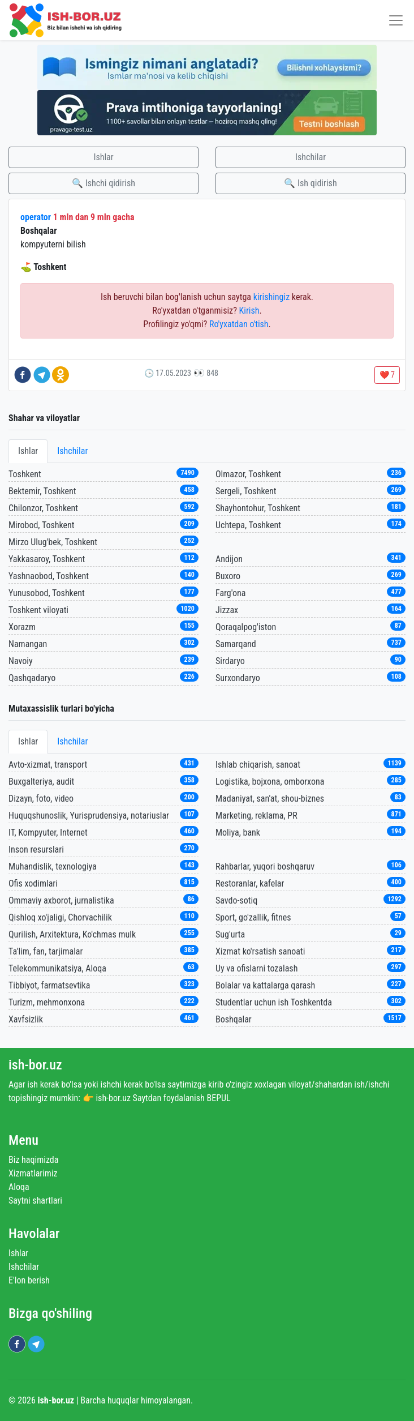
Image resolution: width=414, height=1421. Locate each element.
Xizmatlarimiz (33, 1173)
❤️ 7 (387, 374)
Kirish (249, 310)
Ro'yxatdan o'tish (239, 324)
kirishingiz (271, 297)
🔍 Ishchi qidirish (103, 183)
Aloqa (18, 1187)
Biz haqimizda (33, 1159)
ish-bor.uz (35, 1065)
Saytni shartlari (35, 1200)
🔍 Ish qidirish (310, 183)
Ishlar (103, 157)
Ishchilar (310, 157)
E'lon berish (29, 1280)
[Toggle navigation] (396, 20)
